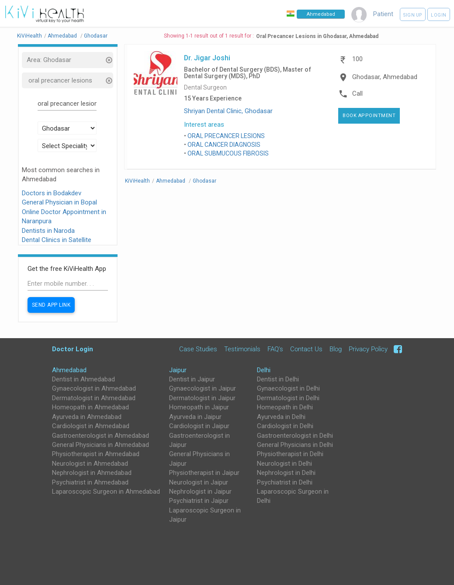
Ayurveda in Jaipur (195, 417)
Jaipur (178, 370)
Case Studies (198, 349)
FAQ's (275, 349)
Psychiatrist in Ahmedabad (90, 482)
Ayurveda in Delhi (281, 417)
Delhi (263, 370)
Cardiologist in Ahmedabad (90, 426)
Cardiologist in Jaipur (199, 426)
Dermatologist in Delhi (288, 398)
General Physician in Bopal (59, 202)
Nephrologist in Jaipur (200, 491)
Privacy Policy (368, 349)
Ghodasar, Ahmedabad (384, 77)
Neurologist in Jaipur (198, 482)
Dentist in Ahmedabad (83, 379)
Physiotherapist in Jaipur (204, 473)
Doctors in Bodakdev (51, 193)
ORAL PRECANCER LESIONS (226, 135)
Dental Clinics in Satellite (56, 240)
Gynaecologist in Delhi (288, 388)
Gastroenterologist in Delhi (295, 436)
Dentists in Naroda (48, 231)
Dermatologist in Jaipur (202, 398)
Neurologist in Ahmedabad (90, 463)
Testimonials (242, 349)
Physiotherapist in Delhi (290, 454)
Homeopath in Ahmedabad (90, 407)
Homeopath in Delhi (285, 407)
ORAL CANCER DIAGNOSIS (223, 144)
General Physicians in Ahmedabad (100, 445)
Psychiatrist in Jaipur (199, 501)
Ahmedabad (69, 370)
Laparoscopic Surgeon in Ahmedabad (106, 491)
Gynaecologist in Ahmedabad (94, 388)
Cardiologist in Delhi (285, 426)
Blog (335, 349)
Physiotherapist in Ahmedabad (95, 454)
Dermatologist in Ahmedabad (93, 398)
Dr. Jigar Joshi (207, 57)
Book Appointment (369, 115)
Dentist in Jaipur (192, 379)
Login (439, 15)
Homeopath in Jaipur (199, 407)
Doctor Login (72, 349)
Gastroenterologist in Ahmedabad (100, 436)
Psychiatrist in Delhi (284, 482)
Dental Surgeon (205, 87)
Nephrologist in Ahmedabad (92, 473)
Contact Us (306, 349)
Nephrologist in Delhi (286, 473)
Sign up (412, 15)
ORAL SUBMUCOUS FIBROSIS (228, 153)
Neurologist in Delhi (284, 463)
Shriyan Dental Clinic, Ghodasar (228, 111)
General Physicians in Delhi (295, 445)
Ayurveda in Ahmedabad (86, 417)
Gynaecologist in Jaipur (202, 388)
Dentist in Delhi (278, 379)
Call (357, 93)
